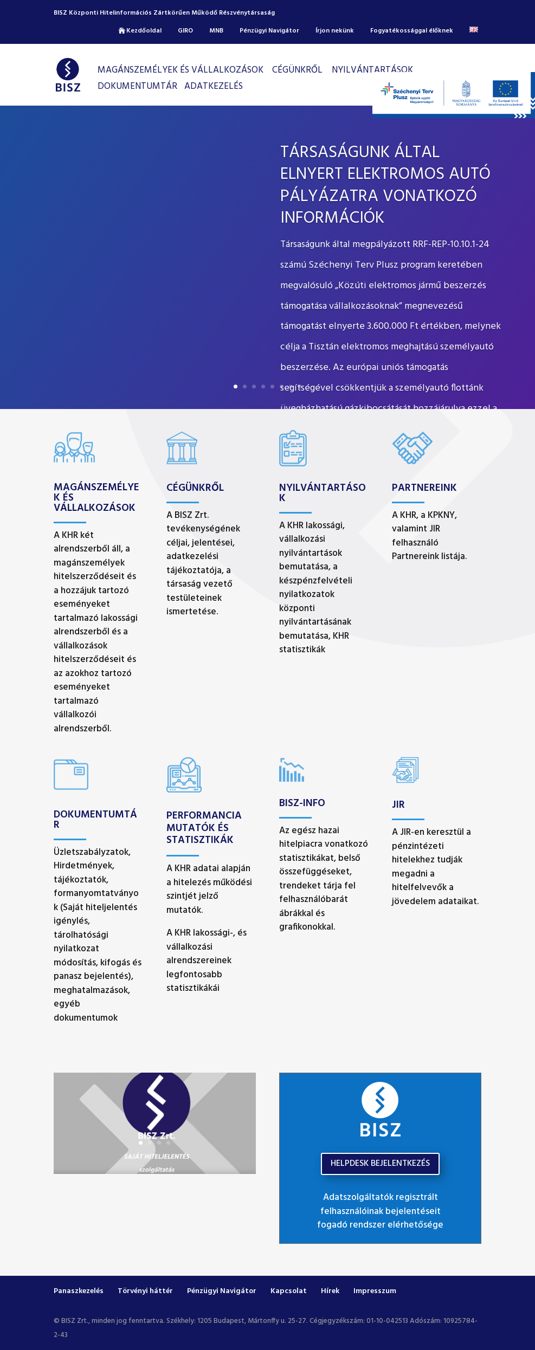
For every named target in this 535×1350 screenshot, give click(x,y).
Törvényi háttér (145, 1291)
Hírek (330, 1291)
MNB (216, 30)
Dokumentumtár (137, 86)
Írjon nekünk (334, 30)
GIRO (185, 30)
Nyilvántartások (372, 70)
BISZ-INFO (302, 803)
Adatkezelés (213, 86)
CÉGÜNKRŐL (297, 70)
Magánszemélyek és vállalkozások (180, 70)
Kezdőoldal (144, 30)
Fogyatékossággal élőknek (411, 30)
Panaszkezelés (79, 1291)
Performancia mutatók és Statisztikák (204, 828)
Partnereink (424, 488)
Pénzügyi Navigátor (269, 30)
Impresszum (374, 1291)
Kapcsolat (288, 1291)
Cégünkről (195, 488)
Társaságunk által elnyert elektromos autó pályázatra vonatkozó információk (385, 185)
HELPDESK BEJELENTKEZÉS (380, 1164)
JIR (398, 805)
